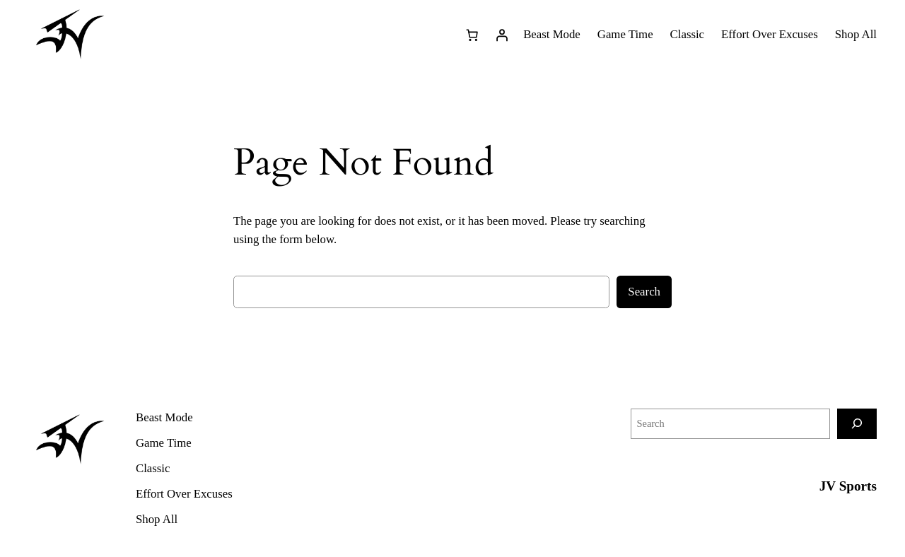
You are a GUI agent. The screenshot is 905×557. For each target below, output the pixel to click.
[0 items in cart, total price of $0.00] (471, 34)
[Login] (501, 34)
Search (644, 291)
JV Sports (848, 486)
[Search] (857, 424)
